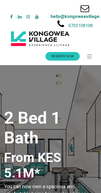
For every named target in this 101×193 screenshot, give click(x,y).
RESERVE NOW (62, 56)
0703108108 (80, 25)
